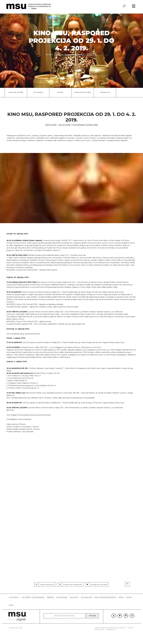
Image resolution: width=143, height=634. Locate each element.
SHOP (129, 597)
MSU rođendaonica (105, 597)
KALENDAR (61, 597)
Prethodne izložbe (83, 92)
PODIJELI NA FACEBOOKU (70, 584)
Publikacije (105, 92)
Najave (60, 92)
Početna (49, 54)
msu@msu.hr (110, 629)
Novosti (74, 597)
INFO (11, 605)
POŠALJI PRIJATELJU (44, 584)
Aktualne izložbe (16, 92)
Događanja (38, 92)
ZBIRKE (50, 597)
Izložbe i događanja (33, 597)
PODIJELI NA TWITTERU (96, 584)
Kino (121, 597)
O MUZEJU (14, 597)
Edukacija (86, 597)
